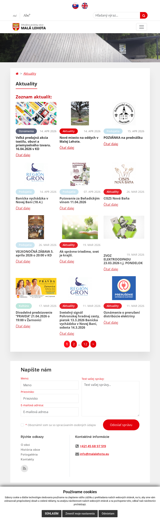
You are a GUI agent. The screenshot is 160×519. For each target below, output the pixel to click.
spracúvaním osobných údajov (76, 425)
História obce (30, 449)
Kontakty (27, 459)
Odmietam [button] (108, 513)
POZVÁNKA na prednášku (123, 137)
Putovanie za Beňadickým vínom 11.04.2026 (80, 200)
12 (85, 344)
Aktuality (29, 73)
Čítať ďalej (23, 155)
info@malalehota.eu (94, 454)
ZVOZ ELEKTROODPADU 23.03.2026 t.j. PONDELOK (123, 259)
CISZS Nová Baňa (117, 198)
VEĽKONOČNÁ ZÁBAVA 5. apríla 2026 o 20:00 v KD (35, 253)
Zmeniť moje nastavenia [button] (80, 513)
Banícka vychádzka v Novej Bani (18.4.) (32, 200)
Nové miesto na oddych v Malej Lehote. (79, 139)
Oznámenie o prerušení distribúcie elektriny (122, 314)
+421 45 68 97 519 (93, 446)
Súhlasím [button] (51, 513)
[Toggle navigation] (141, 27)
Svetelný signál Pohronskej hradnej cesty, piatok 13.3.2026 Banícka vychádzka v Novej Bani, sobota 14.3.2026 (80, 320)
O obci (25, 444)
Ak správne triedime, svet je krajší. (79, 253)
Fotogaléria (29, 454)
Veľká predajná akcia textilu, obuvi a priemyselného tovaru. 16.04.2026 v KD (33, 143)
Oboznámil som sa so (60, 425)
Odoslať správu (121, 425)
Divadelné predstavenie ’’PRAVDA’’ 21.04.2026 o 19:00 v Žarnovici (34, 316)
